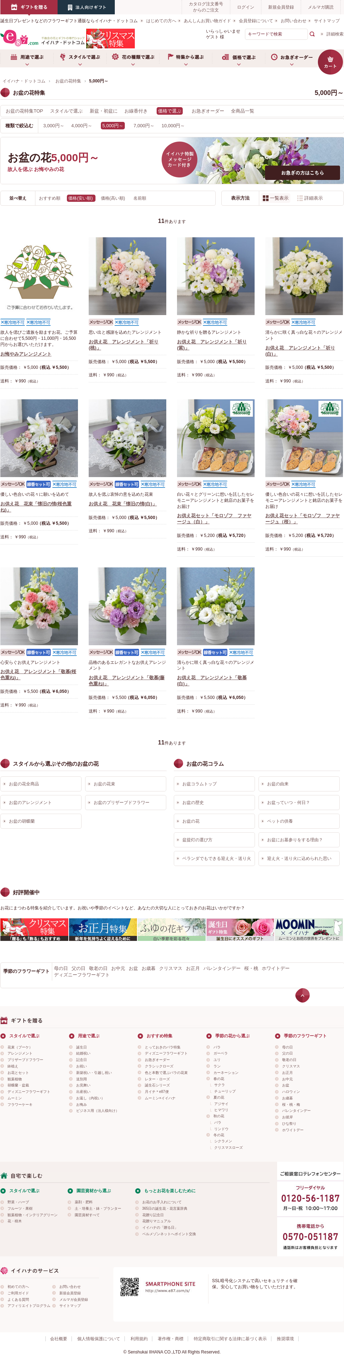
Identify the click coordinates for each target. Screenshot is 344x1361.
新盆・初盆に (104, 111)
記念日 (81, 1060)
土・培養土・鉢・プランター (98, 1208)
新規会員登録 (281, 7)
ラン (217, 1066)
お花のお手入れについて (162, 1202)
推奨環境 (285, 1338)
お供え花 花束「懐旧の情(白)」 (123, 503)
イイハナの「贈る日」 (160, 1227)
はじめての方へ (161, 20)
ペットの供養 (280, 821)
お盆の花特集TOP (24, 111)
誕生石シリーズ (157, 1085)
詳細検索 (335, 34)
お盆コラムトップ (199, 783)
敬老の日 (98, 968)
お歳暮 (149, 968)
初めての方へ (18, 1287)
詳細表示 (313, 198)
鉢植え (13, 1066)
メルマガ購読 (321, 7)
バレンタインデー (222, 968)
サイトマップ (327, 20)
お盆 (133, 968)
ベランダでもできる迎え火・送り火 (216, 858)
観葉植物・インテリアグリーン (33, 1215)
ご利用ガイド (18, 1293)
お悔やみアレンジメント (25, 354)
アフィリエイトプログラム (29, 1306)
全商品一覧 (242, 111)
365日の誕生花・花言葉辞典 (165, 1208)
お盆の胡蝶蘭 (22, 821)
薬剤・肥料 (84, 1202)
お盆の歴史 (193, 802)
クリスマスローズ (228, 1148)
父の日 (78, 968)
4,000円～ (81, 125)
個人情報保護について (98, 1338)
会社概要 (58, 1338)
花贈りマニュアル (156, 1221)
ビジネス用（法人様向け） (97, 1111)
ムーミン (15, 1098)
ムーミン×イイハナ (160, 1098)
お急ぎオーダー (291, 58)
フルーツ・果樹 (20, 1208)
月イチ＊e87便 (157, 1092)
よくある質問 (18, 1299)
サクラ (219, 1085)
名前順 (139, 198)
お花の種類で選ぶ (132, 58)
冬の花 (218, 1135)
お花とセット (18, 1073)
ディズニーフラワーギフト (82, 974)
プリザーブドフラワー (25, 1060)
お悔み (81, 1105)
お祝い (81, 1066)
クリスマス (170, 968)
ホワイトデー (276, 968)
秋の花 (218, 1116)
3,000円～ (53, 125)
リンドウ (221, 1129)
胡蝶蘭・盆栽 (18, 1085)
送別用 (81, 1079)
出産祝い (83, 1092)
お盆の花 (191, 821)
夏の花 (218, 1097)
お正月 (193, 968)
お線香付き (136, 111)
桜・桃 (251, 968)
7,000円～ (144, 125)
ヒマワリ (221, 1110)
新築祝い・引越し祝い (94, 1073)
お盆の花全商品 (24, 783)
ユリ (217, 1060)
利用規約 (139, 1338)
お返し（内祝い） (90, 1098)
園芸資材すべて (87, 1215)
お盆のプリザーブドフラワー (121, 802)
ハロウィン (291, 1092)
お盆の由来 (278, 783)
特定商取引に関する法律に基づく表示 (230, 1338)
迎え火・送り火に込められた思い (299, 858)
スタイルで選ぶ (79, 58)
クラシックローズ (159, 1066)
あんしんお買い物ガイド (207, 20)
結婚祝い (83, 1053)
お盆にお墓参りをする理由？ (295, 839)
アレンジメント (20, 1053)
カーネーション (226, 1073)
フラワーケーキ (20, 1105)
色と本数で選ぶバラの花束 (166, 1073)
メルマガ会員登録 (73, 1299)
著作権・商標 (170, 1338)
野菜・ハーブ (18, 1202)
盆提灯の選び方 (197, 839)
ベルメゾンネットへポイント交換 (169, 1234)
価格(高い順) (113, 198)
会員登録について (256, 20)
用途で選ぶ (26, 58)
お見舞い (83, 1085)
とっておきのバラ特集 (163, 1047)
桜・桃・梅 (291, 1105)
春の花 (218, 1079)
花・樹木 (15, 1221)
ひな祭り (289, 1124)
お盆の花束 (104, 783)
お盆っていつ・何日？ (288, 802)
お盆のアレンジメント (30, 802)
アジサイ (221, 1104)
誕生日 (81, 1047)
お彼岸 (287, 1117)
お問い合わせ (293, 20)
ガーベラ (220, 1053)
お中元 (118, 968)
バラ (217, 1047)
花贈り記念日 (153, 1215)
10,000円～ (173, 125)
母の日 (61, 968)
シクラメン (223, 1141)
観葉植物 (15, 1079)
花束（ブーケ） (20, 1047)
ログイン (245, 7)
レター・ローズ (157, 1079)
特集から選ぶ (185, 58)
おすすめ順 (50, 198)
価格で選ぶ (238, 58)
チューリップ (225, 1091)
